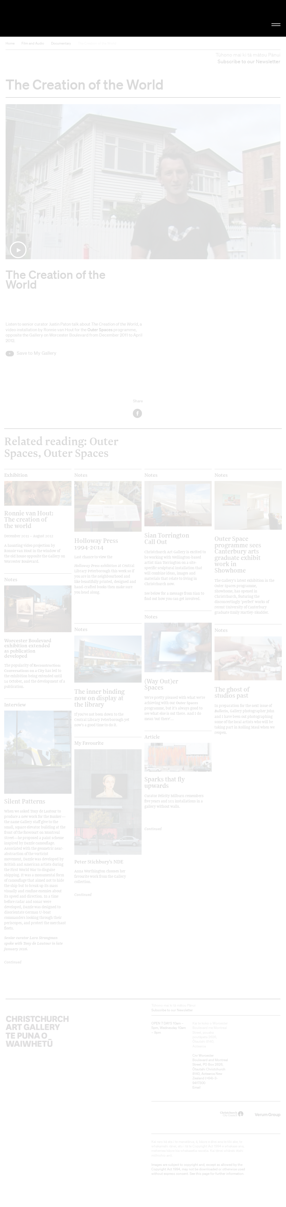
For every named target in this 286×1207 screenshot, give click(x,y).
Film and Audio (33, 43)
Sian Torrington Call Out (166, 538)
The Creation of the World (97, 43)
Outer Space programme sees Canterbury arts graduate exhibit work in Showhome (237, 554)
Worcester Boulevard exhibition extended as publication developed (27, 648)
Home (10, 43)
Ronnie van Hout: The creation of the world (28, 519)
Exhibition (16, 475)
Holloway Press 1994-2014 (96, 543)
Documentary (61, 43)
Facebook (138, 413)
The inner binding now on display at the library (99, 697)
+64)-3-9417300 (205, 1080)
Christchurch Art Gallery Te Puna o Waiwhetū (48, 18)
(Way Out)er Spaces (161, 684)
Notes (80, 475)
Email (196, 1087)
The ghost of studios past (231, 692)
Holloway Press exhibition (95, 565)
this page (202, 1173)
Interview (15, 704)
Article (152, 737)
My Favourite (89, 743)
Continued (13, 962)
